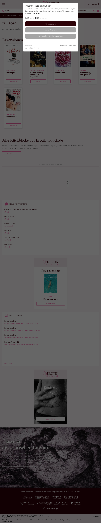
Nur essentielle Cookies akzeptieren (50, 36)
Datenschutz (72, 46)
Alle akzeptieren (50, 24)
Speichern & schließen (50, 30)
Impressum (63, 46)
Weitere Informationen (50, 41)
